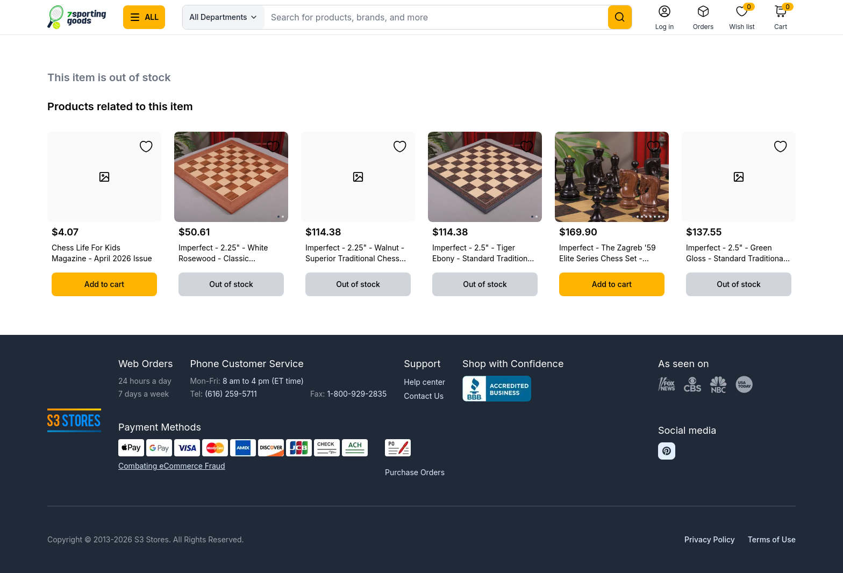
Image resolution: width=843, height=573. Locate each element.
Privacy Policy (709, 539)
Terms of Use (772, 539)
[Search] (620, 17)
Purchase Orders (415, 472)
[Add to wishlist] (146, 146)
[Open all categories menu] (144, 17)
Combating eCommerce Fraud (171, 465)
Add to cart (104, 284)
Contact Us (424, 395)
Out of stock (231, 284)
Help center (424, 381)
